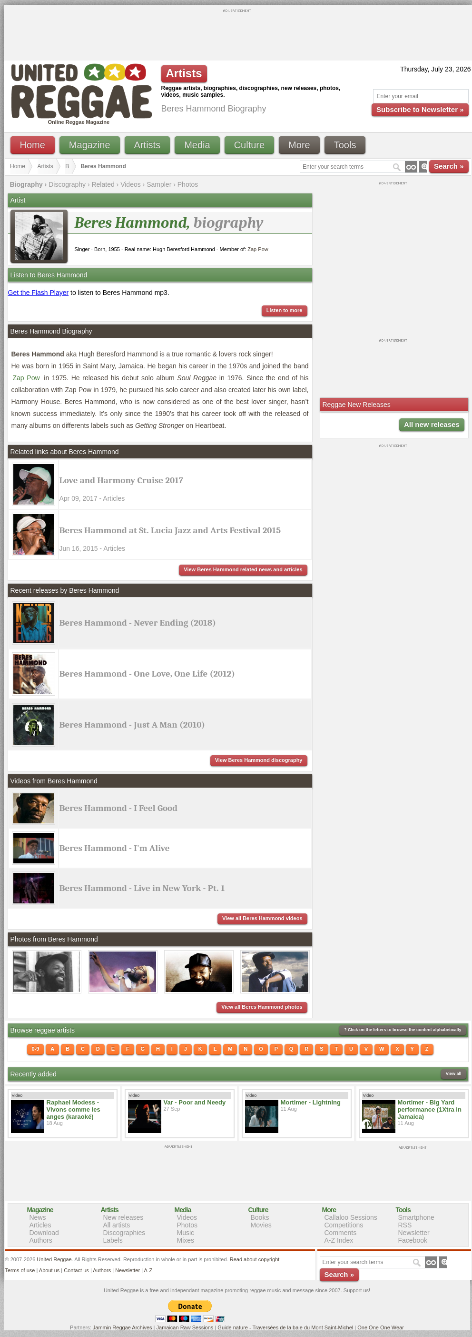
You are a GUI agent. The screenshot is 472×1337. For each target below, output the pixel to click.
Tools (345, 145)
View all (454, 1073)
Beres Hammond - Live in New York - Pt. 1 (142, 888)
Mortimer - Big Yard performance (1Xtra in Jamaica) (430, 1109)
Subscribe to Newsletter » (419, 109)
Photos (187, 184)
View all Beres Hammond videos (262, 918)
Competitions (344, 1225)
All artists (116, 1225)
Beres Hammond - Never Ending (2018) (137, 623)
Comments (340, 1232)
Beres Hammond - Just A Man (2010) (132, 724)
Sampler (159, 184)
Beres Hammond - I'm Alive (114, 848)
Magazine (89, 145)
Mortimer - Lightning (311, 1102)
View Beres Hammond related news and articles (243, 569)
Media (197, 145)
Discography (67, 184)
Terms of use (20, 1270)
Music (186, 1232)
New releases (123, 1217)
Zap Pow (257, 249)
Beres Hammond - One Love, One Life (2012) (147, 673)
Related (102, 184)
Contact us (76, 1270)
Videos (130, 184)
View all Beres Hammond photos (261, 1007)
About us (49, 1270)
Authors (41, 1240)
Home (32, 145)
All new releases (432, 424)
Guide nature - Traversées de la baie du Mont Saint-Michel (285, 1327)
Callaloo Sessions (350, 1217)
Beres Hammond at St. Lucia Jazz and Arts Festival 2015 (170, 530)
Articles (40, 1225)
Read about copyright (255, 1259)
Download (44, 1232)
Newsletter (414, 1232)
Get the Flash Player (38, 292)
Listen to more (284, 310)
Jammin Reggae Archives (122, 1327)
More (299, 145)
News (38, 1217)
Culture (249, 145)
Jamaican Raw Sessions (185, 1327)
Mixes (186, 1240)
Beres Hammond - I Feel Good (118, 808)
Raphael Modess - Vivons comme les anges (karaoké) (73, 1109)
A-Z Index (339, 1240)
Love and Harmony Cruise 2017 (121, 480)
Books (260, 1217)
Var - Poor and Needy (195, 1102)
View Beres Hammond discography (259, 760)
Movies (261, 1225)
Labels (113, 1240)
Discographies (124, 1232)
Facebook (412, 1240)
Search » (449, 166)
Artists (147, 145)
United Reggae (54, 1259)
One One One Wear (380, 1327)
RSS (405, 1225)
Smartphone (416, 1217)
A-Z (148, 1270)
